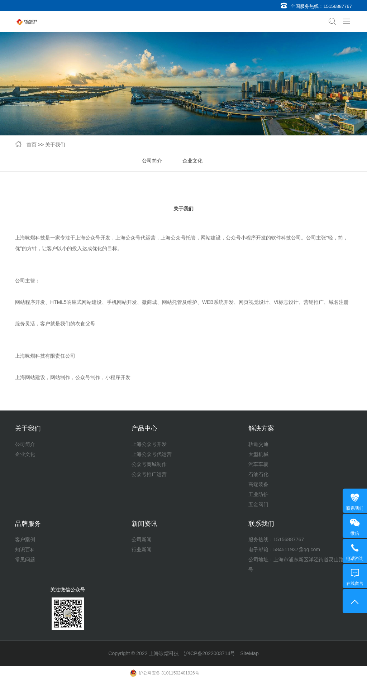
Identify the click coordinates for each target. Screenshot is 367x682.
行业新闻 (142, 549)
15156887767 (337, 6)
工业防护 (258, 494)
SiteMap (249, 653)
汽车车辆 (258, 464)
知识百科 (25, 549)
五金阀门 (258, 504)
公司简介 (152, 161)
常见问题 (25, 559)
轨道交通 (258, 444)
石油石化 (258, 474)
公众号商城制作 (149, 464)
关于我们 (55, 145)
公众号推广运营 (149, 474)
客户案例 (25, 539)
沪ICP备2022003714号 (209, 653)
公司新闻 (142, 539)
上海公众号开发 (149, 444)
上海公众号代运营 (152, 454)
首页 (32, 145)
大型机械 (258, 454)
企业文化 (192, 161)
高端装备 (258, 484)
